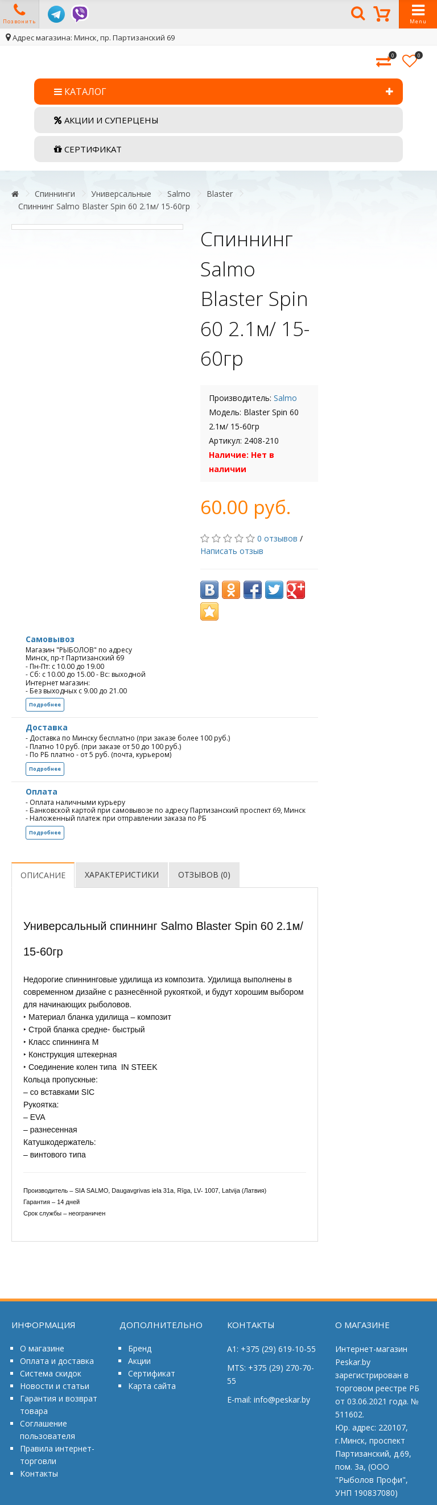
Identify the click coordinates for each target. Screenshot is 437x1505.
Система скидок (50, 1373)
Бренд (139, 1348)
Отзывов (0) (204, 874)
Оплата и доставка (57, 1360)
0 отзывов (277, 538)
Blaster (220, 193)
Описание (42, 875)
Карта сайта (152, 1385)
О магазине (42, 1348)
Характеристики (122, 874)
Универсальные (121, 193)
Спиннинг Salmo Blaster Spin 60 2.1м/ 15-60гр (104, 206)
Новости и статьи (54, 1385)
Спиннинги (55, 193)
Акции (139, 1360)
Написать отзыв (231, 550)
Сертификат (151, 1373)
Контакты (39, 1473)
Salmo (179, 193)
